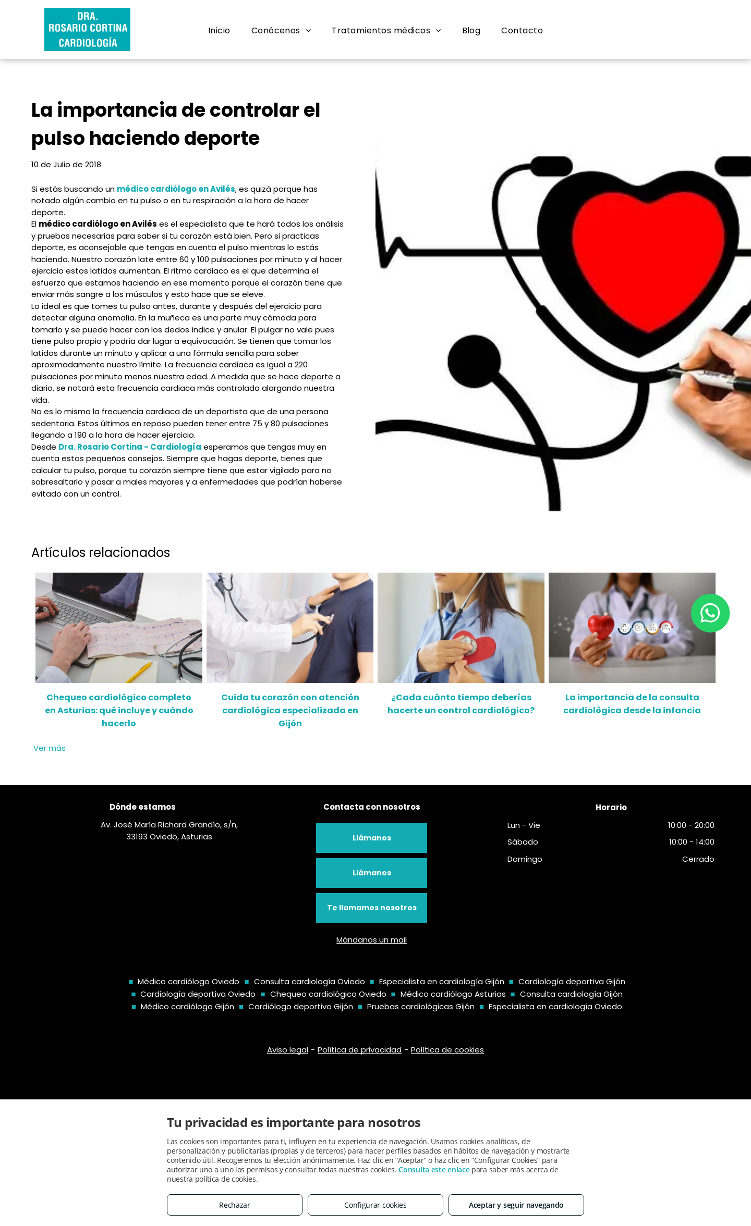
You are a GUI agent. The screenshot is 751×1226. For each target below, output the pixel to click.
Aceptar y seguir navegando (516, 1205)
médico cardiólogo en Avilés (176, 188)
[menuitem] (219, 31)
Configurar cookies (375, 1205)
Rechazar (234, 1205)
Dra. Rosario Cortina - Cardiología (129, 446)
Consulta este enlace (433, 1169)
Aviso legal (287, 1049)
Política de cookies (447, 1049)
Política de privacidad (360, 1049)
